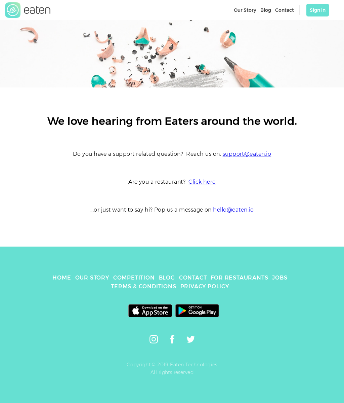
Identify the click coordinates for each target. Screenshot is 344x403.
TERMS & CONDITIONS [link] (143, 286)
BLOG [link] (167, 277)
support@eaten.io (247, 154)
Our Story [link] (245, 10)
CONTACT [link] (193, 277)
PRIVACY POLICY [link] (204, 286)
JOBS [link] (279, 277)
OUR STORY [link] (92, 277)
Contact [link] (284, 10)
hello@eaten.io (233, 210)
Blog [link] (265, 10)
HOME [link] (61, 277)
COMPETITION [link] (134, 277)
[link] (28, 10)
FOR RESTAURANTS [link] (239, 277)
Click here (202, 182)
